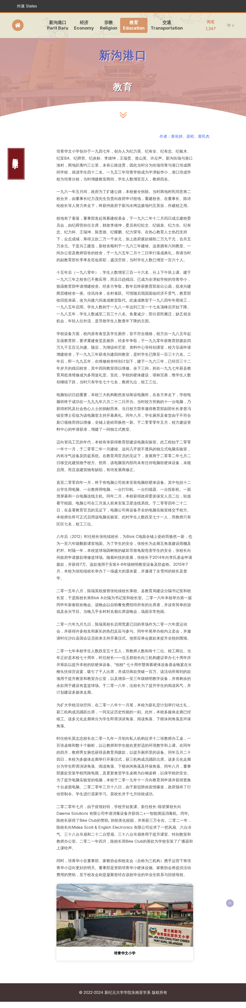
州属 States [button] (27, 6)
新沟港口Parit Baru (56, 25)
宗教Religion (107, 25)
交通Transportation (166, 25)
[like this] (229, 25)
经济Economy (83, 25)
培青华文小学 (124, 953)
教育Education (133, 25)
